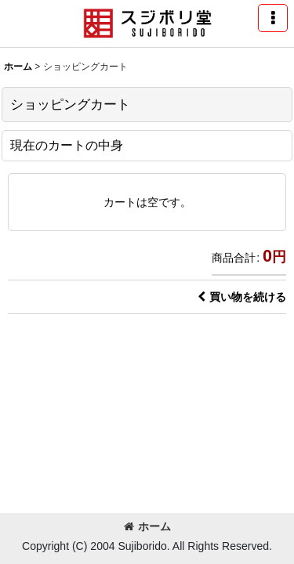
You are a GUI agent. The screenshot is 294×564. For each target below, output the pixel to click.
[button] (273, 18)
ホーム (147, 526)
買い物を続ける (242, 297)
